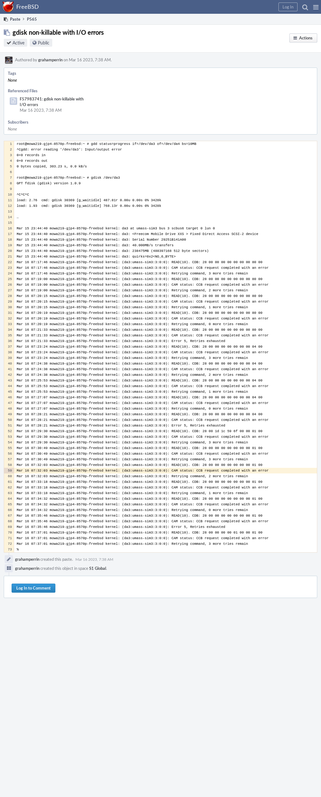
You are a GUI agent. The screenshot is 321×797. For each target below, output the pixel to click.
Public (43, 43)
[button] (316, 7)
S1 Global (97, 568)
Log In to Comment (33, 588)
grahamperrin (50, 60)
